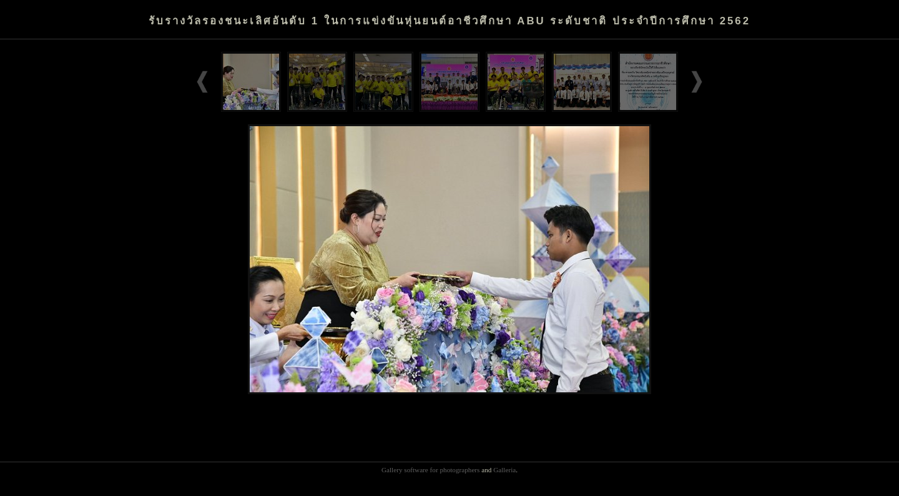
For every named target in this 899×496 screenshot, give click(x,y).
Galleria (504, 470)
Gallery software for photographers (430, 470)
